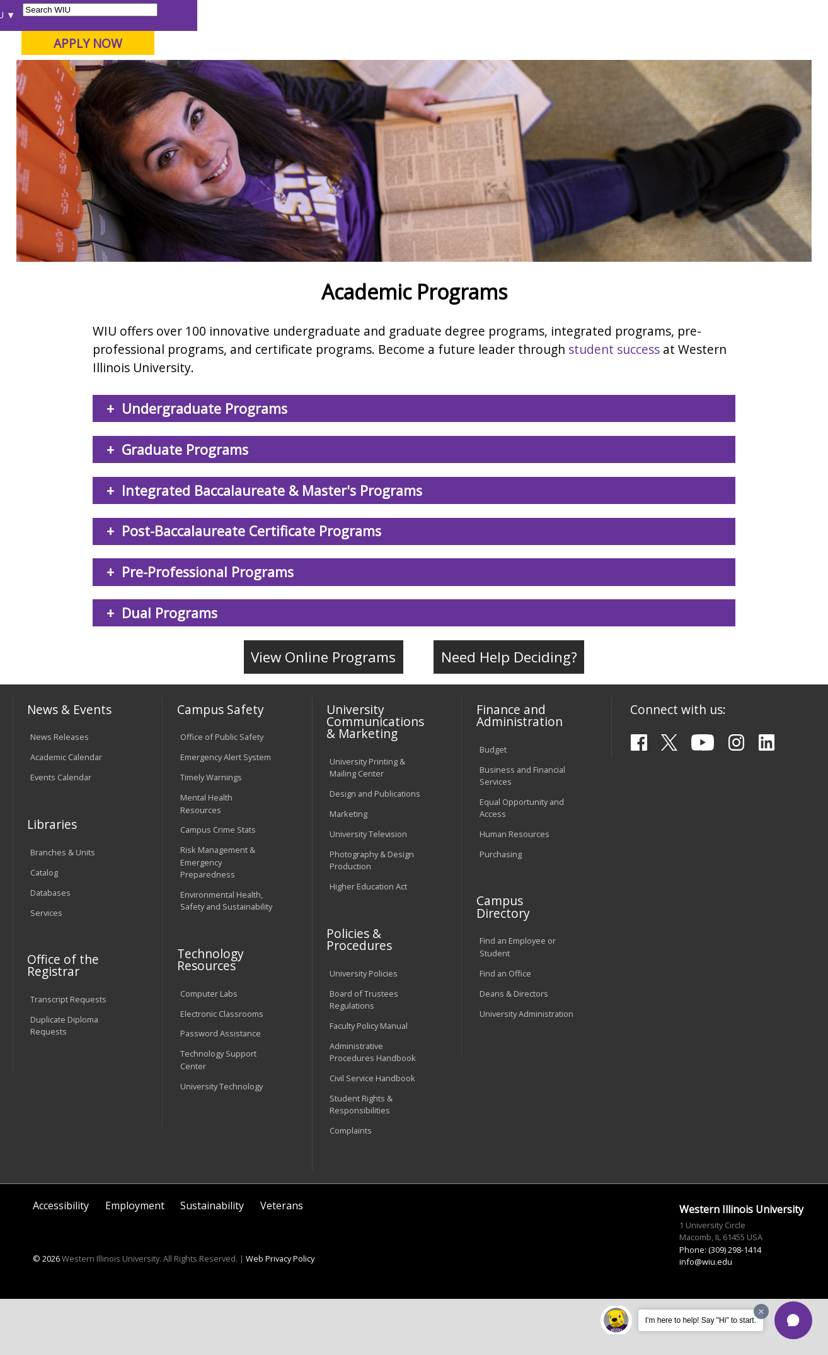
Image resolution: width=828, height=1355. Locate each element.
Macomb (242, 75)
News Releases (59, 793)
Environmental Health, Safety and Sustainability (226, 956)
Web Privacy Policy (280, 1315)
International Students (191, 15)
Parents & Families (55, 15)
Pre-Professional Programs (208, 628)
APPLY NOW (718, 43)
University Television (368, 890)
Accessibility (61, 1262)
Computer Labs (209, 1049)
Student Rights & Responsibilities (361, 1160)
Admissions (265, 100)
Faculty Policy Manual (369, 1082)
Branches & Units (62, 908)
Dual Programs (169, 669)
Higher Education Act (368, 943)
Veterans (281, 1262)
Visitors (119, 15)
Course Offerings (461, 15)
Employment (134, 1262)
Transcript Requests (68, 1056)
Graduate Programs (185, 505)
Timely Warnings (211, 834)
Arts (396, 100)
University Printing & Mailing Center (367, 823)
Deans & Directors (514, 1049)
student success (614, 405)
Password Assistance (220, 1090)
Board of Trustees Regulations (364, 1055)
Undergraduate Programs (204, 465)
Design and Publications (375, 850)
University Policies (364, 1029)
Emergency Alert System (225, 813)
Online (358, 75)
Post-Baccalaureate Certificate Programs (251, 587)
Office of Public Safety (221, 793)
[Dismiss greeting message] (761, 1311)
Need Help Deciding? (509, 714)
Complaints (351, 1187)
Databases (50, 948)
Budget (493, 805)
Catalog (44, 928)
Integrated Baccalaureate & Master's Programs (272, 546)
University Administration (526, 1070)
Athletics (457, 100)
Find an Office (505, 1029)
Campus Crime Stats (218, 886)
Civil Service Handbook (372, 1134)
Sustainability (212, 1262)
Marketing (348, 870)
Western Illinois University (198, 54)
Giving (522, 100)
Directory (525, 15)
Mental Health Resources (206, 860)
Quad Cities (303, 75)
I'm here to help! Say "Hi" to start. (700, 1320)
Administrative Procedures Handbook (373, 1108)
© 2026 (46, 1315)
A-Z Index (575, 15)
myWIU (620, 15)
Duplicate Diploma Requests (64, 1082)
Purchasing (501, 910)
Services (46, 969)
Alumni (340, 100)
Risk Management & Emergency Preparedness (217, 918)
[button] (793, 1320)
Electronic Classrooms (221, 1070)
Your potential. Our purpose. (140, 75)
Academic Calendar (66, 813)
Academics (181, 100)
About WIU (99, 100)
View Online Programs (323, 714)
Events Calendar (60, 834)
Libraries (398, 15)
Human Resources (514, 890)
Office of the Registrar (63, 1021)
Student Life (597, 100)
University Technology (221, 1142)
